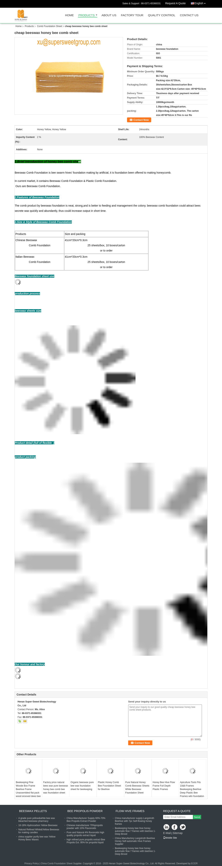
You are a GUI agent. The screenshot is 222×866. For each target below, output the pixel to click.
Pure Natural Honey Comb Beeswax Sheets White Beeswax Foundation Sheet (137, 787)
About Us (109, 15)
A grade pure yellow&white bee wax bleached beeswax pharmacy (36, 819)
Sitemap (177, 833)
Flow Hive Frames (130, 811)
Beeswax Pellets (33, 811)
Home (69, 15)
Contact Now (141, 119)
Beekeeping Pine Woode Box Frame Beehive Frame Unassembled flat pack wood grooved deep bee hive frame (28, 791)
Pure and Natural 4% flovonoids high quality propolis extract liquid (85, 834)
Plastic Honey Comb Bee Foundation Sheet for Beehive (109, 786)
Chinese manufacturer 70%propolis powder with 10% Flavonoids (85, 827)
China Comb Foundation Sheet (57, 863)
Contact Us (189, 15)
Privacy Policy (31, 863)
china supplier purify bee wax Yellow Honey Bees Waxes (36, 838)
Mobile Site (170, 837)
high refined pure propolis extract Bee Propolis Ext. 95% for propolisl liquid (86, 841)
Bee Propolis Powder (85, 811)
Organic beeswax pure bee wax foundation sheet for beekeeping (82, 786)
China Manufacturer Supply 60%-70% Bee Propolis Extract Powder (86, 819)
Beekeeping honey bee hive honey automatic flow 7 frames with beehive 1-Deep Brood (135, 831)
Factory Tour (132, 15)
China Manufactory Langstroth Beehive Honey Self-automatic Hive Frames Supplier (135, 841)
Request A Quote (175, 3)
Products (86, 15)
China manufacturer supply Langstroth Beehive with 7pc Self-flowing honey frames (134, 821)
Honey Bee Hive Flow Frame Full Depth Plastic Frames (164, 786)
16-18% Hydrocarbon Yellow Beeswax (38, 825)
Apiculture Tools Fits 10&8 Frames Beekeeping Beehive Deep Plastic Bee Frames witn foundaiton (192, 789)
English (201, 2)
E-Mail (167, 833)
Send (197, 817)
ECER (194, 863)
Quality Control (161, 15)
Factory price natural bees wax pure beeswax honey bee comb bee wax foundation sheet (55, 787)
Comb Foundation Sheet (49, 26)
